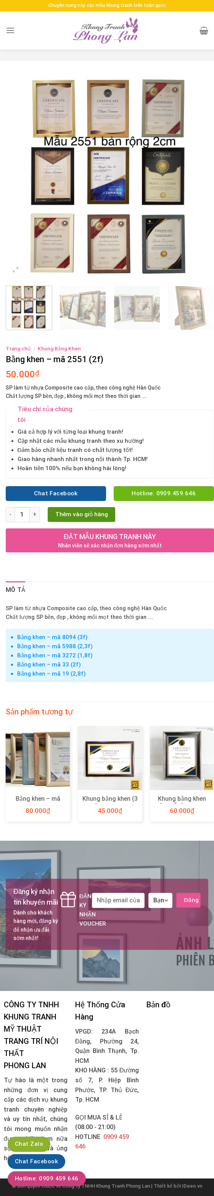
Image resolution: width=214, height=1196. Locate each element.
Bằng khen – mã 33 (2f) (49, 664)
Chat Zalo (29, 1143)
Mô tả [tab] (16, 589)
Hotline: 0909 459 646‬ (47, 1178)
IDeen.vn (192, 1186)
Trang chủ (18, 348)
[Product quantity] (22, 514)
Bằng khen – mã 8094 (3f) (52, 637)
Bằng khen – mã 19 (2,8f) (51, 673)
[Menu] (10, 30)
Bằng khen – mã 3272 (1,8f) (55, 655)
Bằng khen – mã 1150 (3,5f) (38, 802)
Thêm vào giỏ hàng (81, 514)
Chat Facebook (36, 1161)
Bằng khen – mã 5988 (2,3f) (55, 646)
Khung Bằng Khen (59, 348)
